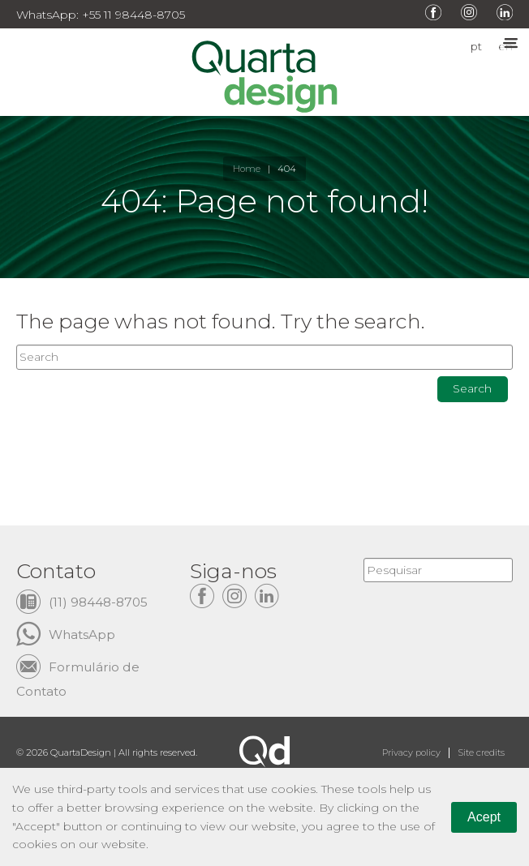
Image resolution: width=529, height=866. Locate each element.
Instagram (469, 12)
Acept (484, 817)
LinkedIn (505, 12)
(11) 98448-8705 (98, 602)
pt (476, 47)
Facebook (433, 12)
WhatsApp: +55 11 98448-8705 (100, 14)
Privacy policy (411, 752)
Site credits (481, 752)
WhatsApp (82, 634)
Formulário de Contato (78, 667)
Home (246, 168)
